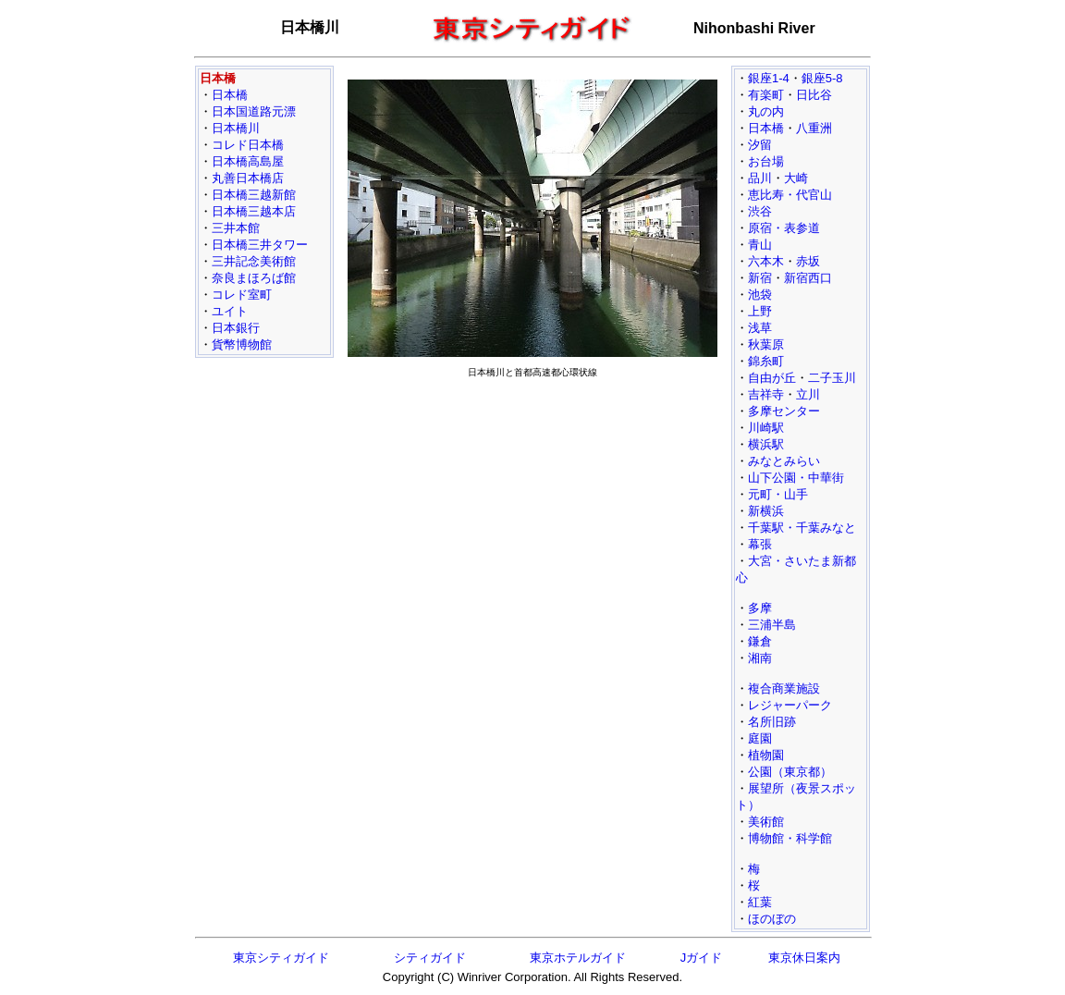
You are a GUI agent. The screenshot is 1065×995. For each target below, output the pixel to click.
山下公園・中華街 (796, 478)
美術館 (766, 822)
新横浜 (766, 511)
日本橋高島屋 (248, 161)
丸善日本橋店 (248, 178)
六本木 (766, 261)
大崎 (796, 178)
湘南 (760, 658)
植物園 (766, 755)
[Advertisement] (532, 514)
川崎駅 (766, 428)
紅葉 (760, 902)
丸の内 (766, 111)
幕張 (760, 544)
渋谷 (760, 211)
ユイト (230, 311)
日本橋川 (236, 128)
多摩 (760, 608)
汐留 (760, 145)
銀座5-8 (822, 78)
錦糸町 (766, 361)
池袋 (760, 294)
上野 (760, 311)
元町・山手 (778, 494)
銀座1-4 (769, 78)
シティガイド (430, 957)
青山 (760, 245)
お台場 (766, 161)
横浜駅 (766, 444)
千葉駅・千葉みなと (802, 527)
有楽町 (766, 95)
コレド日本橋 (248, 145)
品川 (760, 178)
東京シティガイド (281, 957)
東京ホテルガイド (578, 957)
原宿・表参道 (784, 228)
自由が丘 (772, 378)
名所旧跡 (772, 722)
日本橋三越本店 (254, 211)
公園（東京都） (790, 772)
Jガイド (701, 957)
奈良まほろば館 (254, 278)
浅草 (760, 328)
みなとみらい (784, 461)
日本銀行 (236, 328)
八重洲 (814, 128)
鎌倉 (760, 641)
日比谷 (814, 95)
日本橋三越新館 (254, 195)
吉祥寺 (766, 394)
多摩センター (784, 411)
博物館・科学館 (790, 838)
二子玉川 (832, 378)
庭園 (760, 738)
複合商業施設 (784, 688)
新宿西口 (808, 278)
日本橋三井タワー (260, 245)
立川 (808, 394)
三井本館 (236, 228)
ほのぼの (772, 919)
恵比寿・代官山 (790, 195)
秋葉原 (766, 344)
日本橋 (230, 95)
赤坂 (808, 261)
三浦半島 (772, 625)
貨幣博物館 (242, 344)
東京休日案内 (804, 957)
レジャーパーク (790, 705)
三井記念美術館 (254, 261)
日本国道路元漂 (254, 111)
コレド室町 (242, 294)
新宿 (760, 278)
